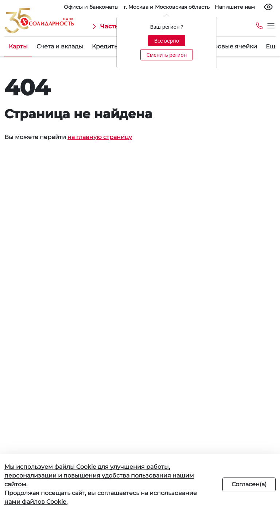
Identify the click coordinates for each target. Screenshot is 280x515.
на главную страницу (99, 137)
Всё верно (166, 40)
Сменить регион (167, 54)
